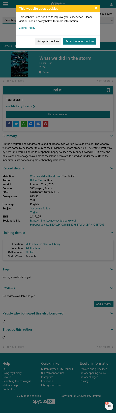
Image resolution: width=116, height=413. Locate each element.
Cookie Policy (27, 27)
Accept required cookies (79, 41)
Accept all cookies (48, 41)
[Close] (96, 8)
